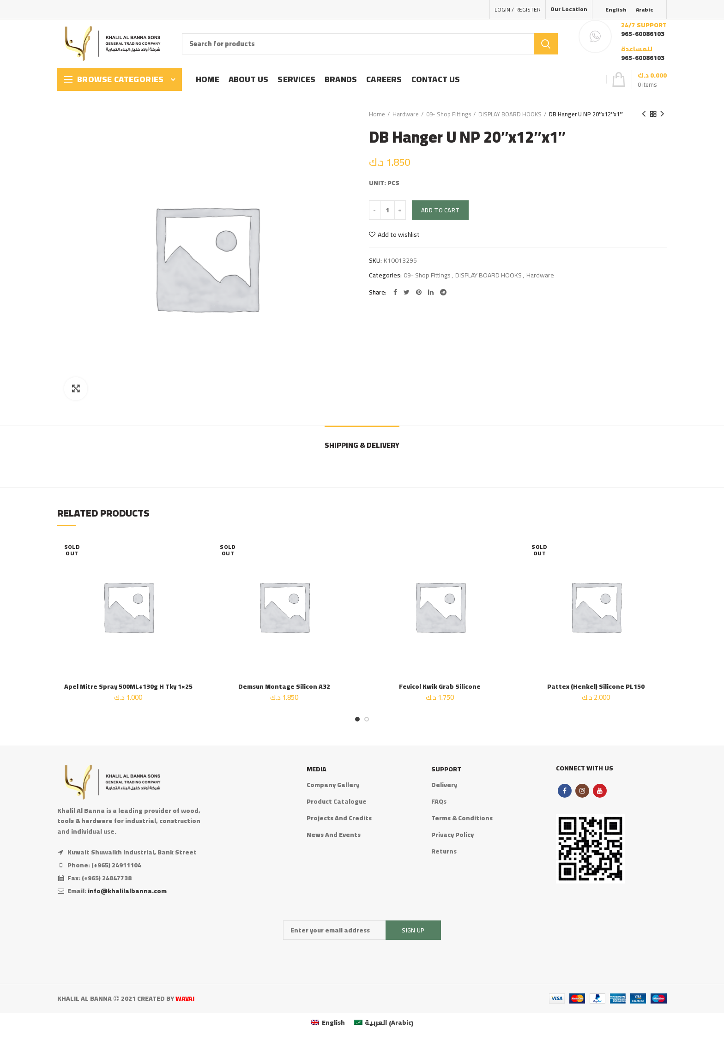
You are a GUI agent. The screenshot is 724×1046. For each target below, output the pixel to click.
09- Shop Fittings (448, 114)
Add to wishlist (399, 234)
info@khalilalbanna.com (127, 891)
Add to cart (440, 210)
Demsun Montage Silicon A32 (284, 686)
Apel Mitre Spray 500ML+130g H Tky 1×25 (128, 686)
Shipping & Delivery (362, 445)
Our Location (568, 9)
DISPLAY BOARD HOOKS (510, 114)
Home (377, 114)
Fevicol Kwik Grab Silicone (440, 686)
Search (546, 43)
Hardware (405, 114)
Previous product (643, 114)
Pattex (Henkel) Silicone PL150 (596, 686)
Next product (662, 114)
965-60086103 (642, 34)
